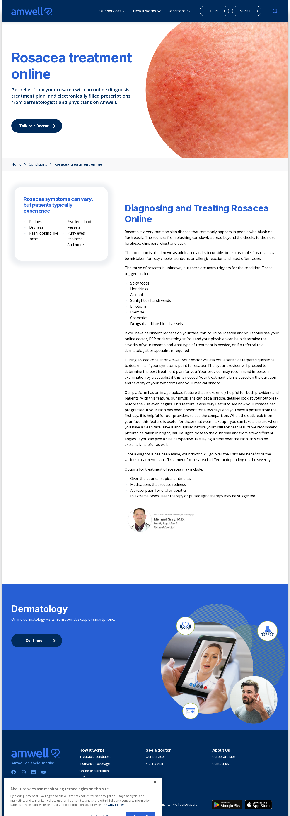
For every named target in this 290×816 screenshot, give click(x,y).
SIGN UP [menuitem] (250, 11)
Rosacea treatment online (78, 164)
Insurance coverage (94, 763)
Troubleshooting (92, 784)
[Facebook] (14, 772)
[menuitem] (110, 11)
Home (18, 164)
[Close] (155, 802)
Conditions (177, 11)
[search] (275, 11)
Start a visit (154, 763)
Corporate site (223, 756)
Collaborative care (93, 777)
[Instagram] (24, 772)
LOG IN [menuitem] (218, 11)
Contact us (220, 763)
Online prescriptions (95, 770)
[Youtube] (43, 772)
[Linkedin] (34, 772)
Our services (111, 11)
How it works (145, 11)
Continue (42, 640)
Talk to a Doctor (38, 125)
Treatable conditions (95, 756)
